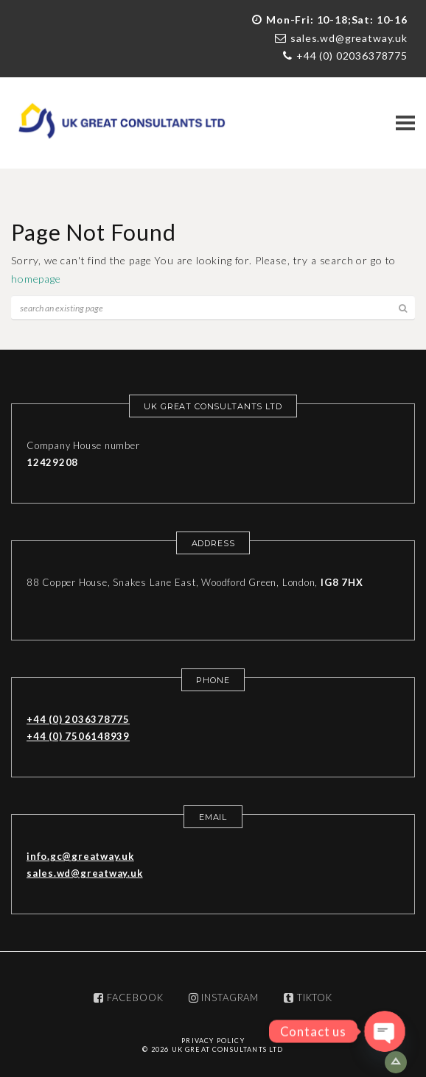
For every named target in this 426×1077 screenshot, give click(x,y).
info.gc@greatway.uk (80, 856)
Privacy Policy (212, 1041)
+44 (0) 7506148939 (78, 736)
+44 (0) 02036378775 (352, 55)
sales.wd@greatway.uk (349, 38)
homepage (36, 278)
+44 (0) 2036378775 (78, 719)
